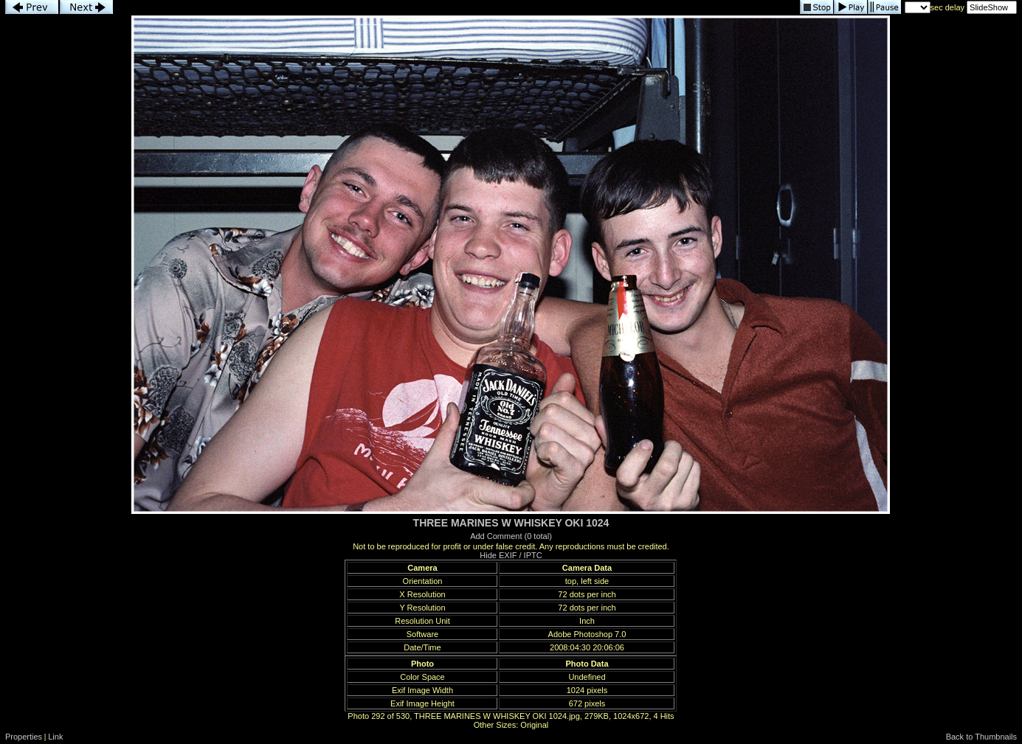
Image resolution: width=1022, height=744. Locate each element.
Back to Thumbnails (981, 736)
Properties (23, 736)
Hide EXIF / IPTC (511, 555)
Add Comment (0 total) (511, 536)
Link (55, 736)
